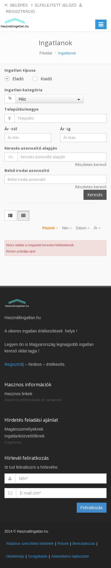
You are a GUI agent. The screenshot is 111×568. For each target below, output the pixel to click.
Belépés (19, 5)
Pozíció (50, 228)
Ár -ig (65, 128)
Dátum (83, 228)
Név (67, 228)
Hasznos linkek (18, 393)
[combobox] (49, 98)
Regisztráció (20, 11)
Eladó (14, 78)
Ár (97, 228)
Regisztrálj (14, 364)
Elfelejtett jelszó (55, 5)
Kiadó (42, 78)
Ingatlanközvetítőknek (24, 436)
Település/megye (21, 109)
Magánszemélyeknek (24, 429)
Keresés (95, 194)
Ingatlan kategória (23, 89)
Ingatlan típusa (20, 70)
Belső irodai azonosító (26, 170)
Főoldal (45, 53)
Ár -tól (10, 128)
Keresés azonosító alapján (30, 148)
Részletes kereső (91, 164)
